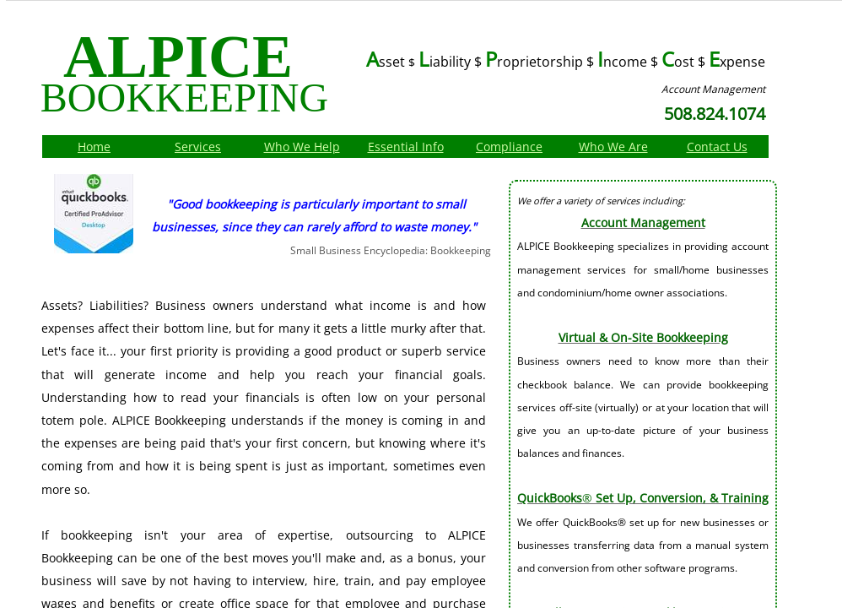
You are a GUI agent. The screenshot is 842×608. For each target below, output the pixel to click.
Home (94, 146)
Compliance (509, 146)
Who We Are (613, 146)
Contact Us (717, 146)
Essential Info (406, 146)
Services (198, 146)
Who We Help (302, 146)
